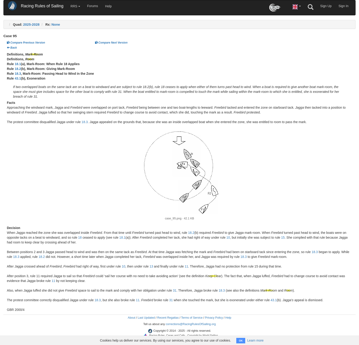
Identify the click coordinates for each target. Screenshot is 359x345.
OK (241, 340)
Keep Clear (213, 276)
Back (12, 47)
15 (283, 237)
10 (228, 237)
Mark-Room (34, 54)
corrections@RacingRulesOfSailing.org (191, 324)
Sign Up (326, 6)
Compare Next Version (111, 42)
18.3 (18, 73)
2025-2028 (31, 24)
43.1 (18, 78)
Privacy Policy (214, 317)
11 (186, 266)
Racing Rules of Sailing (42, 6)
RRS (75, 6)
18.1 (18, 64)
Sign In (343, 6)
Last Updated (146, 317)
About (131, 317)
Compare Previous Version (26, 42)
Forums (92, 6)
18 (80, 237)
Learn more (255, 340)
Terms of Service (192, 317)
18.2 (18, 69)
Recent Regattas (168, 317)
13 (151, 266)
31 (175, 290)
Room (29, 59)
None (56, 24)
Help (108, 6)
